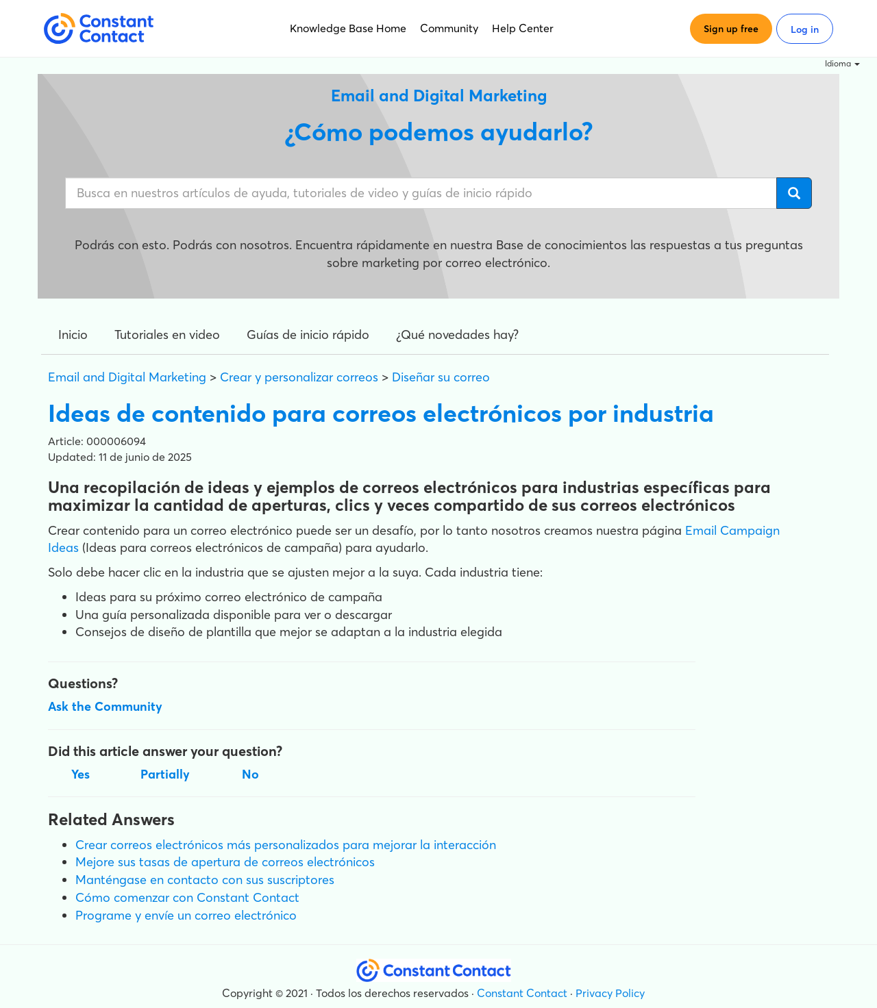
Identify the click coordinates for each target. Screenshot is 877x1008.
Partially (165, 774)
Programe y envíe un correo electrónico (186, 915)
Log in (805, 29)
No (250, 774)
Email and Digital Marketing (127, 377)
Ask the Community (105, 706)
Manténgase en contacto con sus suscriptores (204, 879)
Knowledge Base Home (348, 28)
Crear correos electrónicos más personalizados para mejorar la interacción (285, 845)
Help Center (523, 28)
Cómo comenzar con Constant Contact (187, 897)
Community (449, 28)
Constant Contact (522, 993)
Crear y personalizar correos (299, 377)
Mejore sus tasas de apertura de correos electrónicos (225, 862)
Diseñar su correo (441, 377)
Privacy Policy (610, 993)
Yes (80, 774)
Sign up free (731, 29)
